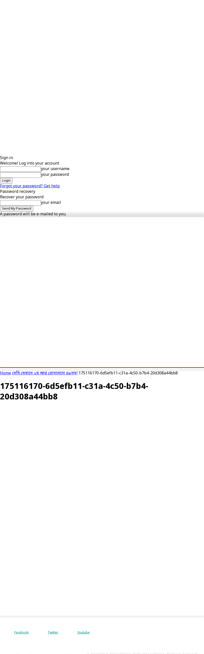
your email (51, 203)
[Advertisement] (96, 35)
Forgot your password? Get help (30, 186)
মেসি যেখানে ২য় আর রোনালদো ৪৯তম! (45, 373)
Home (5, 373)
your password (55, 175)
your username (55, 169)
